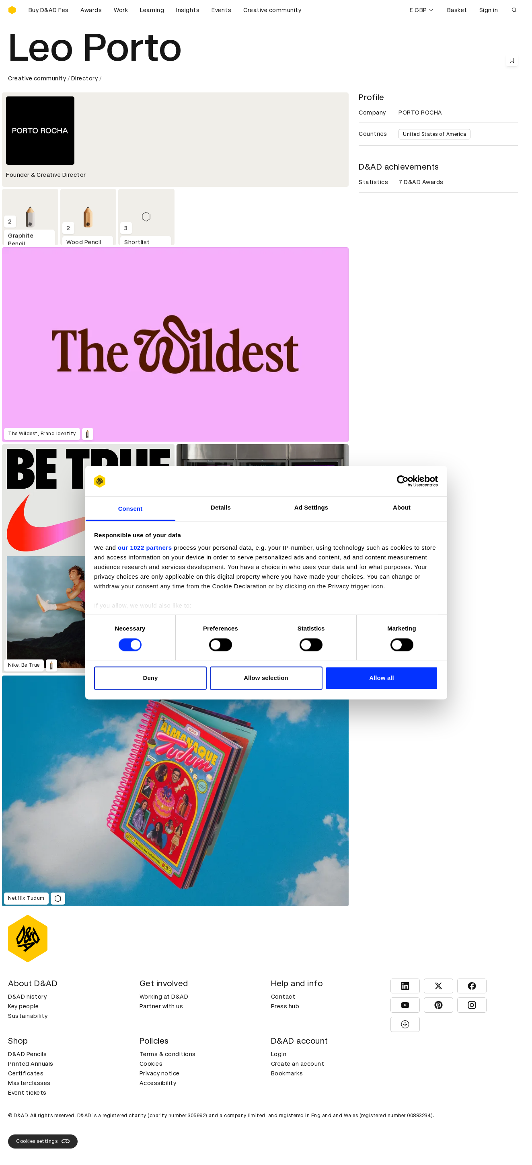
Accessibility (158, 1083)
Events (221, 10)
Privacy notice (160, 1073)
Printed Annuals (30, 1064)
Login (279, 1054)
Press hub (285, 1006)
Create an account (298, 1064)
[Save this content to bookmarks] (512, 60)
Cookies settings (43, 1141)
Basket (457, 10)
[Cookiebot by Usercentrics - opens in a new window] (403, 481)
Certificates (25, 1073)
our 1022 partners (145, 548)
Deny (150, 678)
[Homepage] (12, 10)
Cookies (151, 1064)
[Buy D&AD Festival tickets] (48, 10)
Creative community (272, 10)
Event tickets (27, 1092)
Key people (23, 1006)
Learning (152, 10)
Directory (84, 78)
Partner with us (161, 1006)
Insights (187, 10)
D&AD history (27, 996)
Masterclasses (29, 1083)
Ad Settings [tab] (311, 507)
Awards (91, 10)
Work (121, 10)
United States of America (434, 134)
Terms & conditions (168, 1054)
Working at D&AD (164, 996)
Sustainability (27, 1016)
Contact (283, 996)
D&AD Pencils (27, 1054)
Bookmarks (287, 1073)
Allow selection (266, 678)
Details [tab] (221, 507)
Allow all (381, 678)
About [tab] (402, 507)
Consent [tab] (130, 509)
